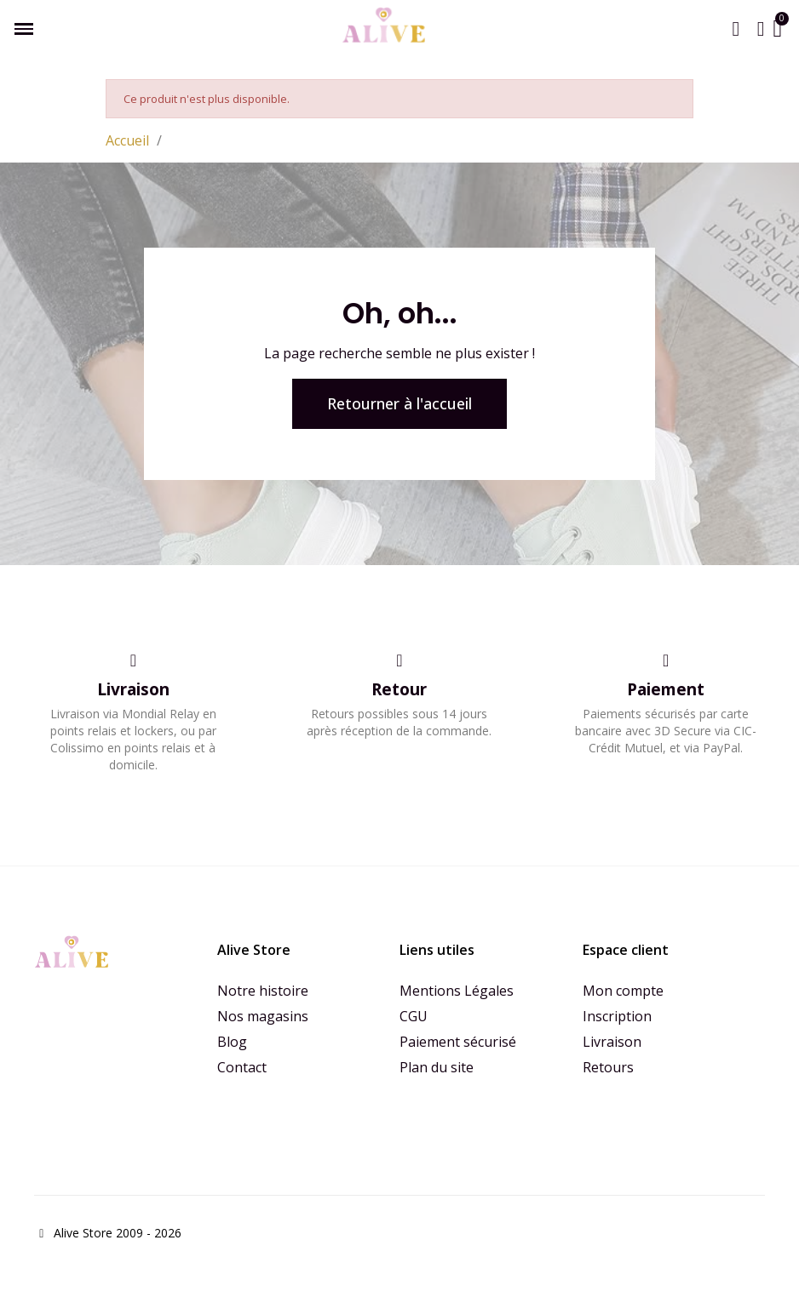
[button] (736, 29)
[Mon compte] (761, 29)
